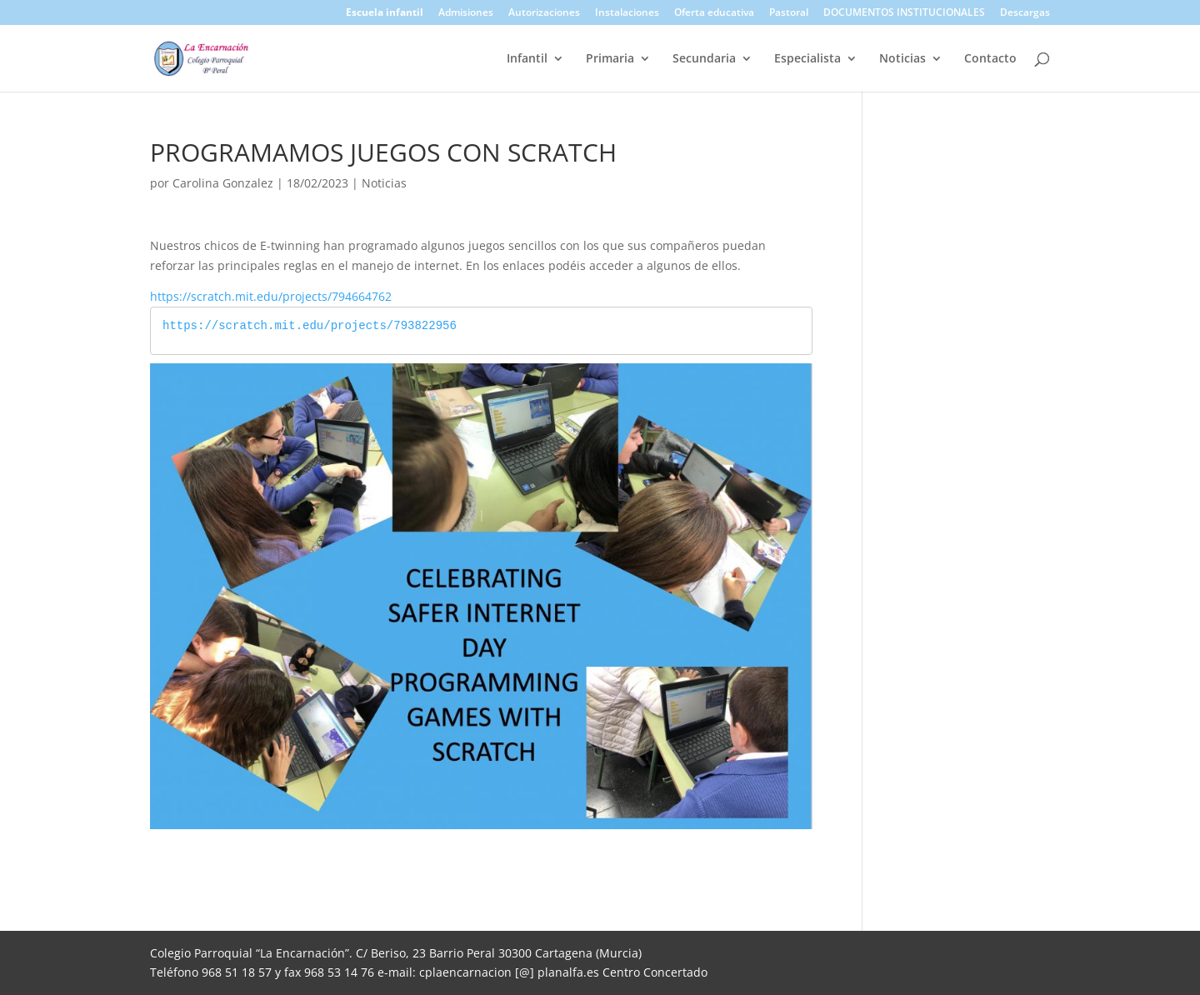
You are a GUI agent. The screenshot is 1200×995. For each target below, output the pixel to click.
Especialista (807, 59)
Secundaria (704, 59)
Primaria (610, 59)
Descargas (1025, 13)
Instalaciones (627, 13)
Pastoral (788, 13)
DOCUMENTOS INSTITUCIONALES (904, 13)
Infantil (527, 59)
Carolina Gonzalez (222, 183)
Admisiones (465, 13)
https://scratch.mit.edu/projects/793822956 (309, 326)
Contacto (990, 59)
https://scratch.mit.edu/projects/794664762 (271, 296)
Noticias (902, 59)
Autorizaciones (544, 13)
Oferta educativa (714, 13)
